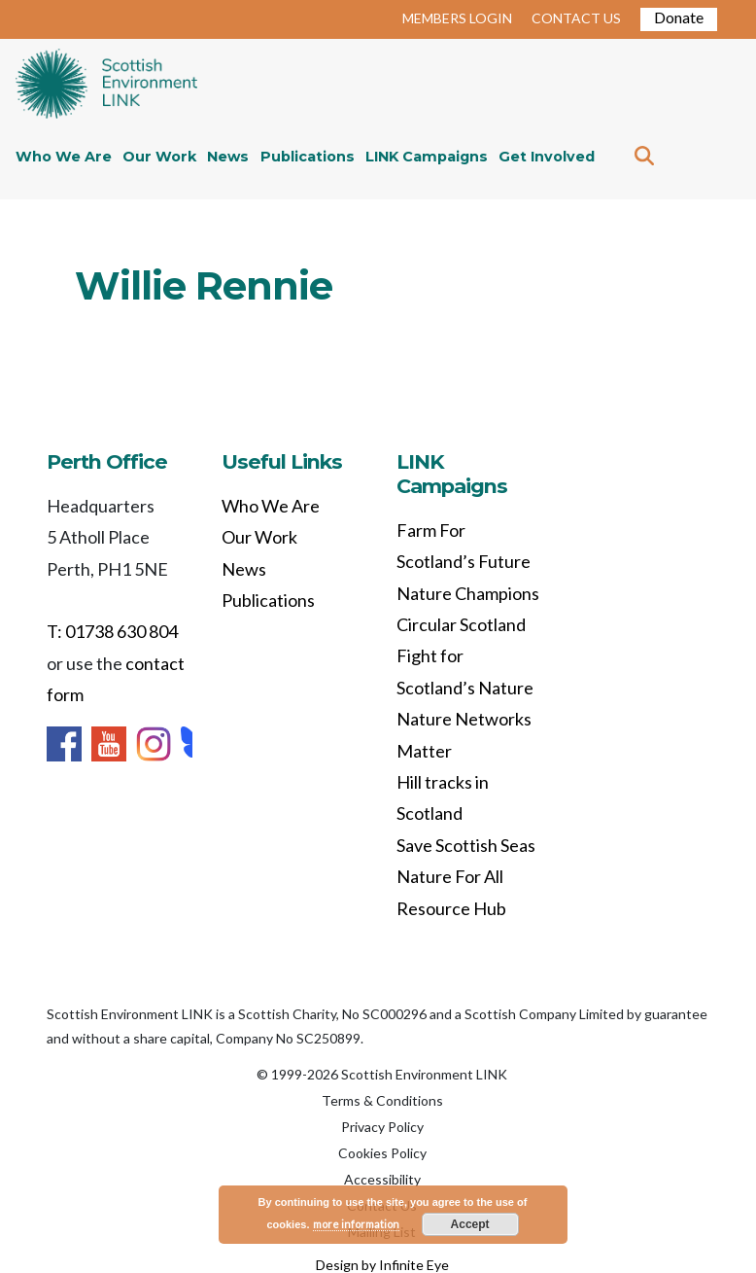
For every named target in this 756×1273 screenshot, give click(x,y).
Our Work (159, 156)
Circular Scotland (461, 624)
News (228, 156)
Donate (679, 17)
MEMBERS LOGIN (457, 18)
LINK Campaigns (426, 156)
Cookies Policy (382, 1153)
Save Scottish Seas (465, 845)
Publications (307, 156)
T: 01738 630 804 (112, 631)
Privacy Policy (382, 1126)
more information (356, 1224)
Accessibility (382, 1179)
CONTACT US (576, 18)
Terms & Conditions (382, 1100)
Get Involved (546, 156)
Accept (470, 1224)
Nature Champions (467, 593)
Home (106, 86)
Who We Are (64, 156)
